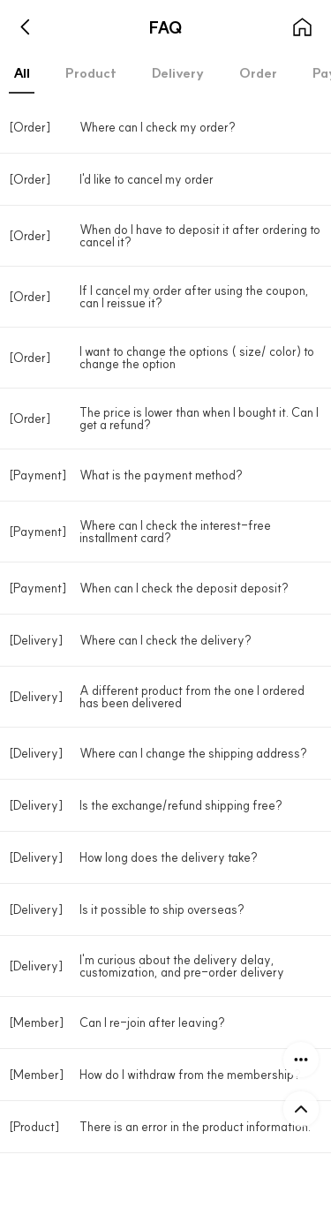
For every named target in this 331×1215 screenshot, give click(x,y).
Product (91, 72)
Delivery (178, 72)
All (21, 72)
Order (258, 72)
